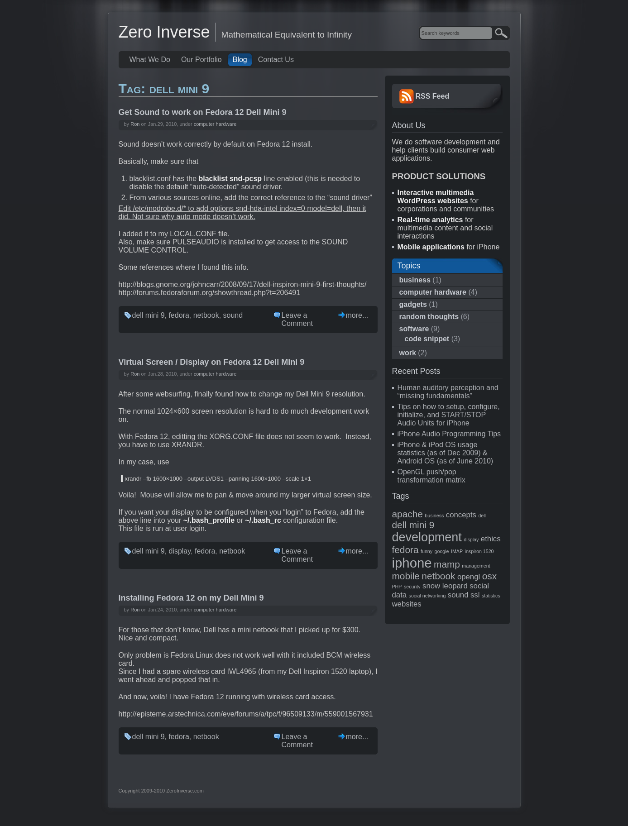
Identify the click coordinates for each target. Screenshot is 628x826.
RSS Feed (433, 96)
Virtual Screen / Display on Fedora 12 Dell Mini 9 (212, 362)
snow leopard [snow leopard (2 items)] (445, 586)
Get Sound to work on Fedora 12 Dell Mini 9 (203, 112)
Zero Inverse (164, 32)
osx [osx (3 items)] (489, 576)
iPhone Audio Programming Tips (449, 434)
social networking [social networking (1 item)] (427, 595)
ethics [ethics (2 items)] (491, 539)
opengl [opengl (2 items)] (468, 577)
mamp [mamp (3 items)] (447, 564)
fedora (178, 315)
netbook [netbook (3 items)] (438, 576)
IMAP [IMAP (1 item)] (457, 551)
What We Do (149, 59)
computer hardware (215, 124)
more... (357, 315)
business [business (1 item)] (434, 515)
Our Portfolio (201, 59)
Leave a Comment (297, 319)
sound (233, 315)
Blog (240, 59)
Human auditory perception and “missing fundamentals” (448, 392)
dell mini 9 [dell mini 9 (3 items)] (413, 525)
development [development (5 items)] (427, 537)
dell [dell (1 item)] (482, 515)
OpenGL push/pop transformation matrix (431, 476)
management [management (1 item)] (476, 565)
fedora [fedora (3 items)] (405, 549)
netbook (206, 315)
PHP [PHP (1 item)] (397, 586)
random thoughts (429, 316)
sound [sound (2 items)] (458, 595)
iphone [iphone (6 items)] (412, 562)
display (179, 551)
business (415, 280)
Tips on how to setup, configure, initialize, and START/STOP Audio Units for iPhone (449, 415)
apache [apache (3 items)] (407, 514)
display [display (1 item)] (471, 539)
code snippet (427, 339)
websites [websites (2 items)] (407, 604)
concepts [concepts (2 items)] (461, 515)
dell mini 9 (148, 315)
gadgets (413, 304)
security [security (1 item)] (412, 586)
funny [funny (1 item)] (426, 551)
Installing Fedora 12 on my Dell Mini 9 (191, 597)
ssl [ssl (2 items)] (475, 595)
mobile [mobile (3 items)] (406, 576)
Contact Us (276, 59)
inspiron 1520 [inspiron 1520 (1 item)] (479, 551)
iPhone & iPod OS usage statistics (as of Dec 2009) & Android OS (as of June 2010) (446, 453)
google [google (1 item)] (442, 551)
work (407, 353)
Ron (134, 124)
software (414, 329)
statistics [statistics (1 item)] (491, 595)
